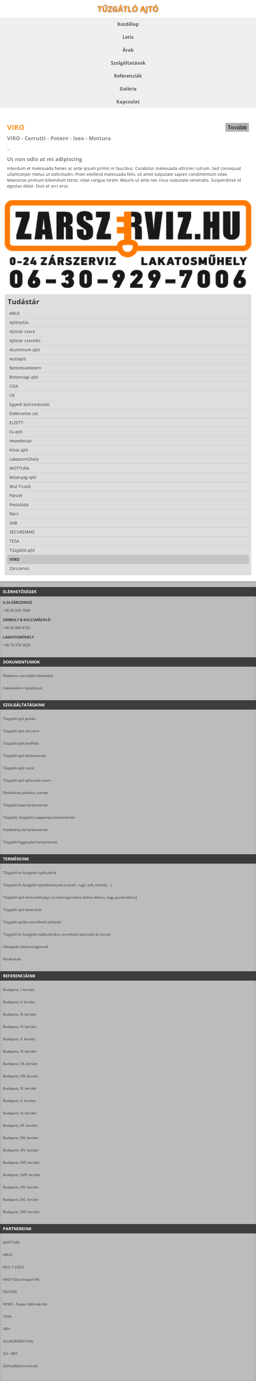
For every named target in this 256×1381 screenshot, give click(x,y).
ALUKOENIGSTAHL (18, 1341)
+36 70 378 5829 (16, 645)
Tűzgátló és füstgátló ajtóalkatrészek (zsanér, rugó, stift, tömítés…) (57, 884)
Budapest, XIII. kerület (20, 1137)
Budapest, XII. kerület (20, 1125)
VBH (6, 1328)
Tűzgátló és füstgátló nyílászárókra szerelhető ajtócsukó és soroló (57, 934)
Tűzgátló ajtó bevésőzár (22, 909)
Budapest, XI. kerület (19, 1113)
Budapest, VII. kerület (20, 1063)
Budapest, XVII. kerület (21, 1162)
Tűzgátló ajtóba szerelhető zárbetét (32, 921)
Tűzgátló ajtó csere (18, 767)
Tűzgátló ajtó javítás (19, 718)
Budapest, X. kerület (19, 1100)
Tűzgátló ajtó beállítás (21, 743)
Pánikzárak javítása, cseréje (25, 792)
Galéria (128, 89)
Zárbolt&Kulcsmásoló (20, 1365)
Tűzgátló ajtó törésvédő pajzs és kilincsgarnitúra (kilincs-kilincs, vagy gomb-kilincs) (70, 897)
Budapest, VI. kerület (19, 1051)
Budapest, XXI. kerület (21, 1199)
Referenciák (128, 76)
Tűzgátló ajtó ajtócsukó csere (27, 780)
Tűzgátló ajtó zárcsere (21, 730)
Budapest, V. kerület (19, 1038)
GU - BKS (10, 1353)
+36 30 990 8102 (16, 627)
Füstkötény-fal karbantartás (25, 829)
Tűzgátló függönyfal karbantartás (30, 842)
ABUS (7, 1254)
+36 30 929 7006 (16, 610)
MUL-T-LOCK (13, 1267)
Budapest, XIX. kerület (21, 1187)
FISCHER (10, 1291)
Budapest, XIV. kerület (21, 1150)
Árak (128, 50)
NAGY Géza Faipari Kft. (21, 1279)
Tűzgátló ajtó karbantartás (24, 755)
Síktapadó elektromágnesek (25, 946)
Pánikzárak (12, 959)
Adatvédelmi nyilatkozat (22, 688)
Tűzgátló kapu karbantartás (25, 804)
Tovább (237, 127)
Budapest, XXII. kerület (21, 1211)
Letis (128, 37)
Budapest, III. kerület (19, 1014)
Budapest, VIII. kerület (20, 1076)
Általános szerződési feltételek (28, 675)
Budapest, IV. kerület (19, 1026)
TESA (7, 1316)
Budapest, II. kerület (19, 1001)
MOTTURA (11, 1242)
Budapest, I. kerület (18, 989)
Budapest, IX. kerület (19, 1088)
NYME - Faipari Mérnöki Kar (25, 1304)
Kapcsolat (128, 101)
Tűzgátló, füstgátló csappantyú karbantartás (39, 817)
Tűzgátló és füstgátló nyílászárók (29, 872)
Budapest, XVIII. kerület (21, 1174)
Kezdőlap (128, 24)
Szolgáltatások (128, 63)
